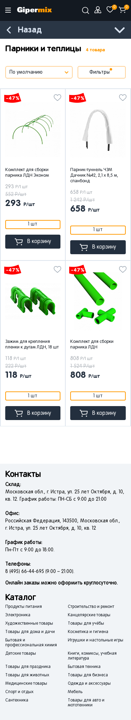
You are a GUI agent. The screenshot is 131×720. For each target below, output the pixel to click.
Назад (30, 30)
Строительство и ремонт (91, 607)
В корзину (33, 242)
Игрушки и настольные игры (95, 640)
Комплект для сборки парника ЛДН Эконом (27, 173)
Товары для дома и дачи (30, 632)
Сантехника (16, 700)
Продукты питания (23, 607)
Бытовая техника (84, 667)
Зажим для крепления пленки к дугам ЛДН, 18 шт (32, 345)
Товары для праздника (28, 667)
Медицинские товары (26, 684)
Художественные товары (29, 624)
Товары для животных (27, 675)
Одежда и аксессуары (89, 684)
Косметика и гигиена (88, 632)
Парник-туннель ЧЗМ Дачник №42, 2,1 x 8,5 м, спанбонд (94, 175)
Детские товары (20, 654)
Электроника (17, 615)
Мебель (75, 692)
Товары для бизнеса (88, 675)
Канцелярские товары (89, 615)
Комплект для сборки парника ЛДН (92, 345)
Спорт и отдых (19, 692)
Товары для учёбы (86, 624)
